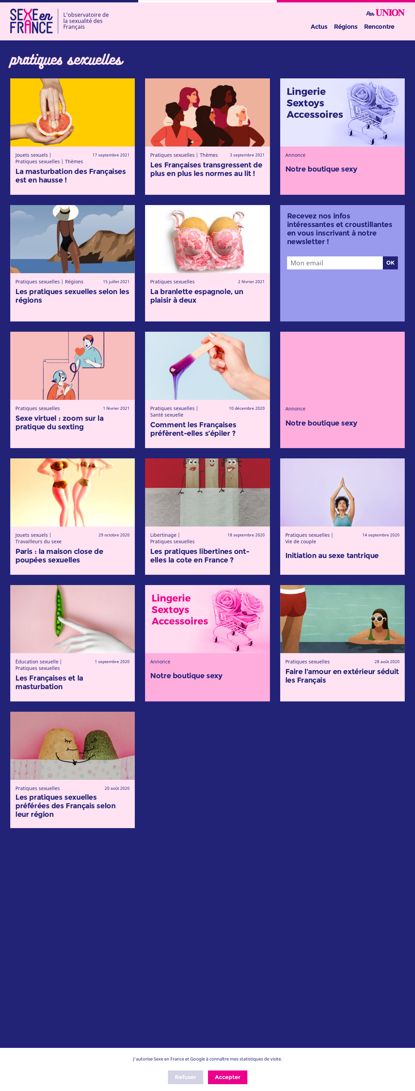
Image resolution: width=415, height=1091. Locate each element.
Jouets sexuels (31, 155)
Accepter (228, 1077)
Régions (345, 26)
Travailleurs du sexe (38, 541)
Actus (319, 26)
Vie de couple (300, 541)
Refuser (185, 1077)
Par (385, 13)
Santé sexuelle (166, 414)
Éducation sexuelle (37, 661)
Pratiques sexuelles (37, 161)
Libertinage (163, 535)
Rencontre (379, 26)
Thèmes (74, 161)
